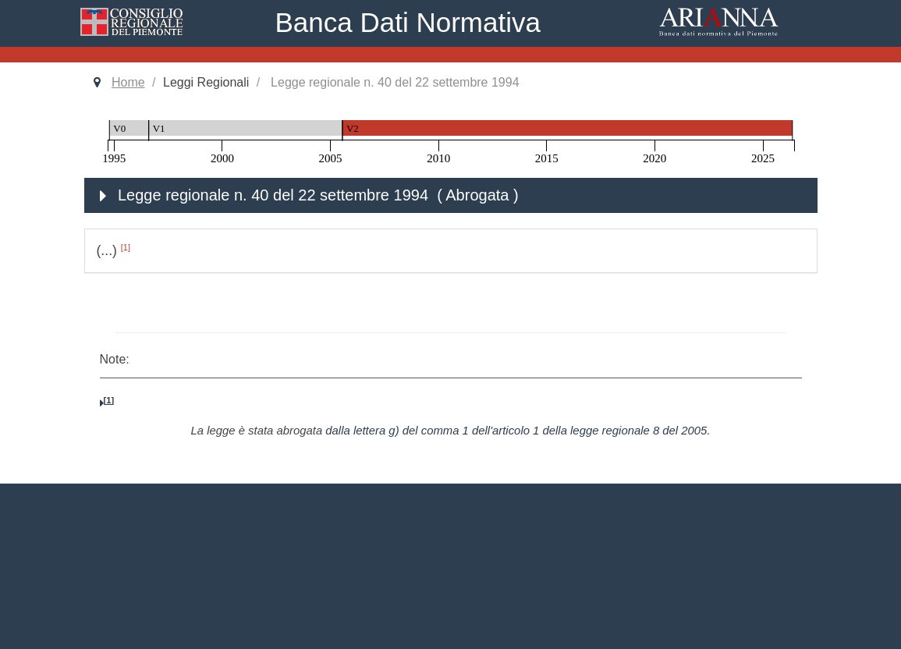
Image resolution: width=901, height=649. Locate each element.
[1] (125, 247)
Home (128, 82)
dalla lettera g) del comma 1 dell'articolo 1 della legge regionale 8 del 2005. (517, 430)
